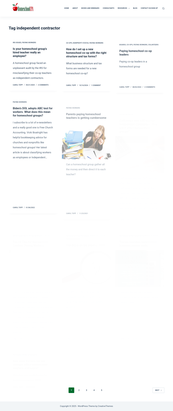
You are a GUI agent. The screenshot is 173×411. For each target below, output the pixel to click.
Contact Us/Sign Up (149, 8)
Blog (135, 8)
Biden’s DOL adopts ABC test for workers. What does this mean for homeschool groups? (32, 114)
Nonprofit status (81, 44)
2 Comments (43, 85)
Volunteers (153, 49)
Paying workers (29, 43)
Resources (124, 8)
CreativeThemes (105, 406)
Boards (122, 49)
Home (66, 8)
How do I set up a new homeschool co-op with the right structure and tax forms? (86, 53)
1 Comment (96, 86)
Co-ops (69, 44)
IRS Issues (17, 43)
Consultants (108, 8)
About (75, 8)
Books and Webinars (90, 8)
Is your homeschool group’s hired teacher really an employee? (30, 52)
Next (158, 390)
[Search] (163, 8)
